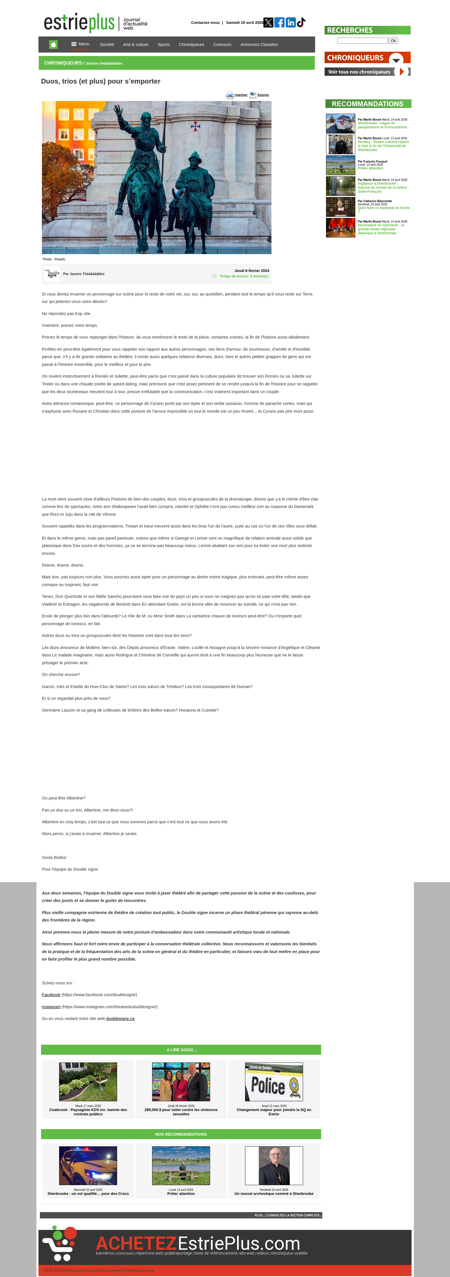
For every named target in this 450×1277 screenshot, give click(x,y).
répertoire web (149, 1253)
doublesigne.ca (120, 1018)
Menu (80, 44)
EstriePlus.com (72, 1271)
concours (125, 1253)
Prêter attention (370, 168)
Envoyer (263, 94)
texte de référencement (216, 1253)
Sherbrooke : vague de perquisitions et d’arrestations (382, 125)
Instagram (51, 1006)
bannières (105, 1253)
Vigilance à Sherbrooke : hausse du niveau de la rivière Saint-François (382, 187)
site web (246, 1253)
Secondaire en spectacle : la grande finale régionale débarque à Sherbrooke (381, 229)
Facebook (51, 994)
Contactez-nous (205, 22)
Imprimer (241, 94)
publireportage (178, 1253)
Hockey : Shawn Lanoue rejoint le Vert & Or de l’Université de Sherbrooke (383, 146)
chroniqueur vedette (289, 1253)
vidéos (263, 1253)
